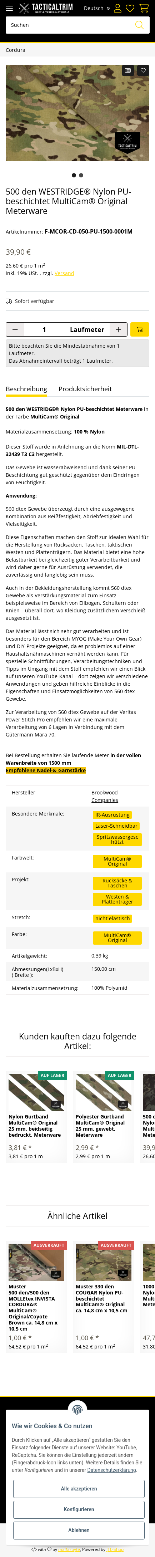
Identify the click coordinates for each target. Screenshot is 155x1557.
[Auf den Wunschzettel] (143, 70)
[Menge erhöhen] (118, 329)
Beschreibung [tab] (26, 389)
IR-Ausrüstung (112, 814)
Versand (64, 273)
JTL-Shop (115, 1549)
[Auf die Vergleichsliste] (128, 70)
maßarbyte (69, 1549)
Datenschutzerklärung (111, 1470)
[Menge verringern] (15, 329)
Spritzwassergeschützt (117, 839)
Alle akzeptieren (79, 1489)
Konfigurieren (79, 1509)
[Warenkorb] (142, 8)
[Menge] (44, 329)
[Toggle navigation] (9, 8)
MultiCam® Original (117, 861)
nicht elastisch (112, 918)
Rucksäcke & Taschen (117, 883)
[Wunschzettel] (130, 8)
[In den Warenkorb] (139, 329)
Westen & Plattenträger (117, 899)
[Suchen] (78, 25)
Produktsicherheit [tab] (85, 389)
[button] (118, 8)
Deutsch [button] (94, 8)
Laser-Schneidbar (116, 825)
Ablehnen (78, 1530)
